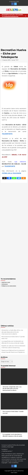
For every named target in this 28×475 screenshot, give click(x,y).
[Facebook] (9, 178)
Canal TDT (14, 60)
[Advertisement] (14, 32)
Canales (20, 14)
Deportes (15, 16)
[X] (4, 178)
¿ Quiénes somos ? (6, 451)
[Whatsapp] (14, 178)
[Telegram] (19, 178)
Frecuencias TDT (12, 14)
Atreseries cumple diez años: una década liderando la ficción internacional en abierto (12, 332)
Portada (4, 14)
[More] (23, 178)
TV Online (5, 16)
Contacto (4, 449)
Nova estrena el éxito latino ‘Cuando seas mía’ (13, 337)
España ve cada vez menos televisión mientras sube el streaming (13, 346)
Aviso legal (10, 447)
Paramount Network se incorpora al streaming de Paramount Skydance (13, 351)
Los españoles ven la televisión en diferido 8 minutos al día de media (12, 342)
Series (10, 16)
